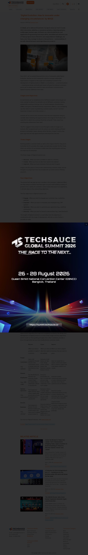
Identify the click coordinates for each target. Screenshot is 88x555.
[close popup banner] (86, 224)
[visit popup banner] (44, 277)
